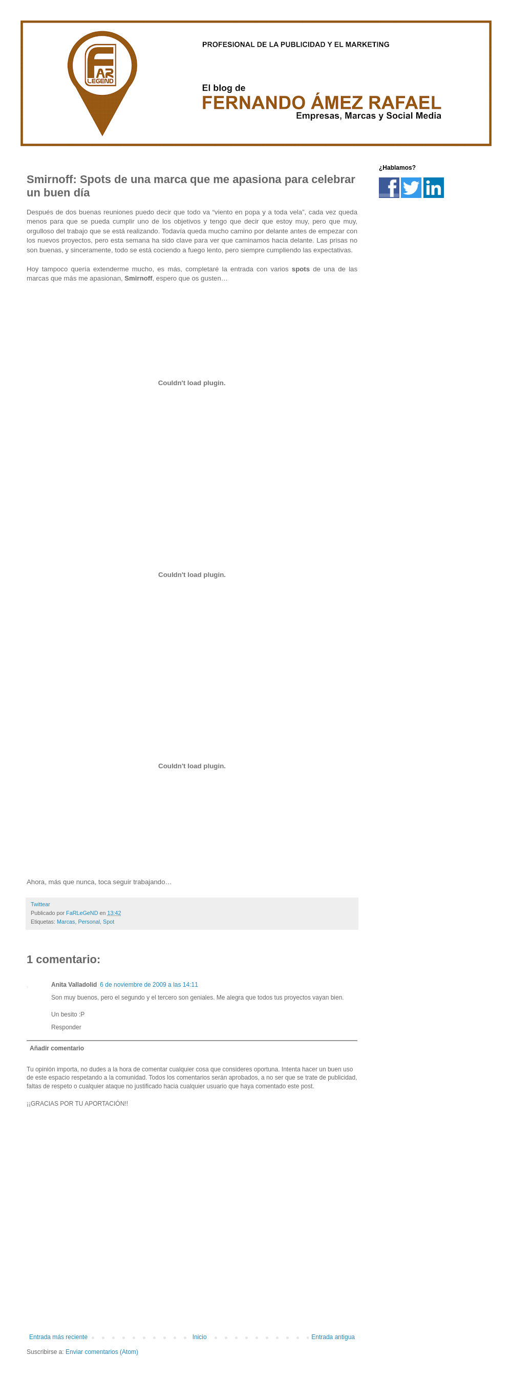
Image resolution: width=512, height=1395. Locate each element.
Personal (89, 922)
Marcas (66, 922)
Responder (66, 1027)
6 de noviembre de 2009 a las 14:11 (149, 984)
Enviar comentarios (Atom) (102, 1352)
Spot (108, 922)
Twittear (40, 904)
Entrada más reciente (58, 1337)
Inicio (200, 1337)
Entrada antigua (333, 1337)
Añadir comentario (57, 1048)
